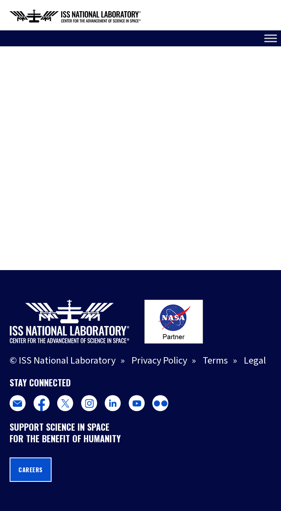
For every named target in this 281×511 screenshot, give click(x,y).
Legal (255, 361)
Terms (215, 361)
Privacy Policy (159, 361)
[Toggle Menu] (270, 38)
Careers (30, 469)
